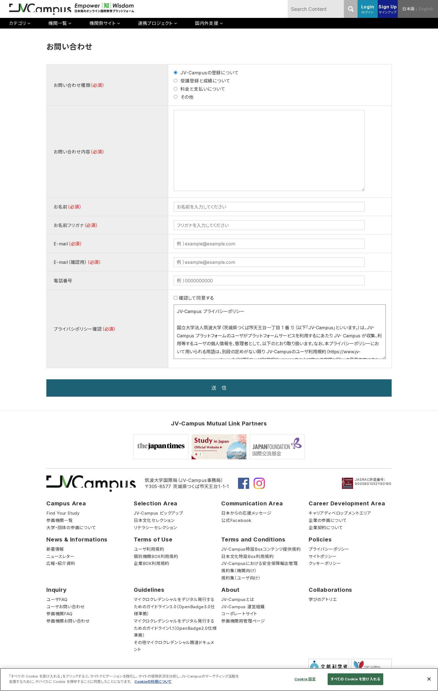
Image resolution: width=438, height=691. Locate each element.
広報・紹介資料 (60, 563)
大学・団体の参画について (71, 527)
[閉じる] (429, 679)
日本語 (408, 8)
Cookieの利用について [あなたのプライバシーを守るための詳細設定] (153, 681)
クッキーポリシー (325, 563)
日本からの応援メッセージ (246, 513)
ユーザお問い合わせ (65, 606)
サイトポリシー (323, 556)
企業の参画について (328, 520)
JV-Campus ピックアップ (158, 513)
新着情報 (55, 549)
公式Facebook (236, 520)
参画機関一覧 (59, 520)
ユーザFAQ (57, 599)
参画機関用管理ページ (243, 621)
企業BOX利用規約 (151, 563)
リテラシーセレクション (155, 527)
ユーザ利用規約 (149, 549)
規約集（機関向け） (239, 570)
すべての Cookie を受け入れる (355, 679)
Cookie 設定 (305, 679)
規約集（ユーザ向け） (241, 578)
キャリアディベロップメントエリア (340, 513)
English (426, 8)
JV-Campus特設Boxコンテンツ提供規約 (261, 549)
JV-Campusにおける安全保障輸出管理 (259, 563)
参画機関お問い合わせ (68, 621)
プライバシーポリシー (329, 549)
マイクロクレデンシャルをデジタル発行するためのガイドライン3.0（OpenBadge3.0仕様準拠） (174, 606)
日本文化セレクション (154, 520)
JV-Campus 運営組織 (243, 606)
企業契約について (326, 527)
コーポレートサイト (239, 613)
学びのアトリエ (323, 599)
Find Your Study (63, 513)
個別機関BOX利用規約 (156, 556)
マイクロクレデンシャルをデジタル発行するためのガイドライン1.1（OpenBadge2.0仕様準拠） (175, 628)
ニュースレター (60, 556)
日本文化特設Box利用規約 (247, 556)
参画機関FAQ (59, 613)
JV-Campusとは (237, 599)
